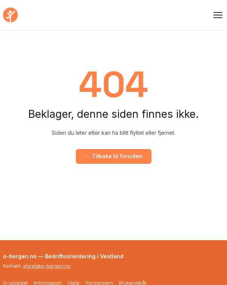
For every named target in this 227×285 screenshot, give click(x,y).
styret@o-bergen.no (47, 266)
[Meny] (218, 15)
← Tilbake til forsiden (113, 156)
